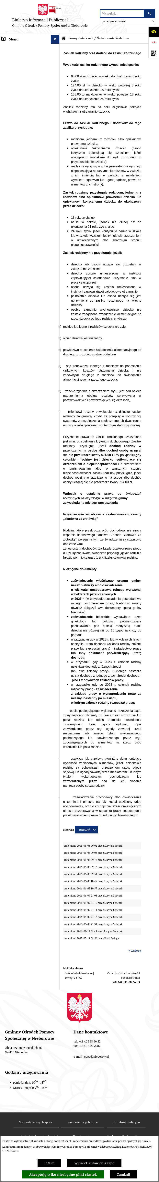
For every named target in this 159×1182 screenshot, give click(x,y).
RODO (49, 1163)
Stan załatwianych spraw (35, 1122)
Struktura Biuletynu (126, 1122)
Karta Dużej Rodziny (18, 193)
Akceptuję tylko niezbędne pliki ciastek (63, 1174)
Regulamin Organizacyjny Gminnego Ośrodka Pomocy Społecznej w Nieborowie (23, 253)
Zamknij (123, 1174)
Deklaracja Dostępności (20, 281)
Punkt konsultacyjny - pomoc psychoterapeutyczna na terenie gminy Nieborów (24, 549)
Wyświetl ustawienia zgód (94, 1163)
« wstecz (134, 950)
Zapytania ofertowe (17, 535)
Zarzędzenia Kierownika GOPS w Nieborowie (25, 270)
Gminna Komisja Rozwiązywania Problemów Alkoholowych (23, 224)
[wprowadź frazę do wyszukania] (122, 13)
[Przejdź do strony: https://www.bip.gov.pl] (153, 42)
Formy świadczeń (80, 38)
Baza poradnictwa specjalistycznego (15, 585)
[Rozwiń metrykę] (86, 829)
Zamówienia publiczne (83, 1122)
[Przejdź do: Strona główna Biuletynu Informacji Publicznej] (64, 38)
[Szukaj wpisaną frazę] (149, 13)
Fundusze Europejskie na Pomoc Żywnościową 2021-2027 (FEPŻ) (23, 308)
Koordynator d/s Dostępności (24, 294)
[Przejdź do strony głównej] (50, 16)
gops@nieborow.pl (96, 1056)
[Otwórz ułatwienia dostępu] (153, 32)
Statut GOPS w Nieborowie (22, 239)
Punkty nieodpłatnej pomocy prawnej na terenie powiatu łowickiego (24, 568)
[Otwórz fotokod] (153, 53)
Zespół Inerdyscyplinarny (21, 210)
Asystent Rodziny (15, 201)
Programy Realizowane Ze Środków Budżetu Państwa (22, 325)
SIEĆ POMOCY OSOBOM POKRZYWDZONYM (21, 600)
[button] (56, 75)
